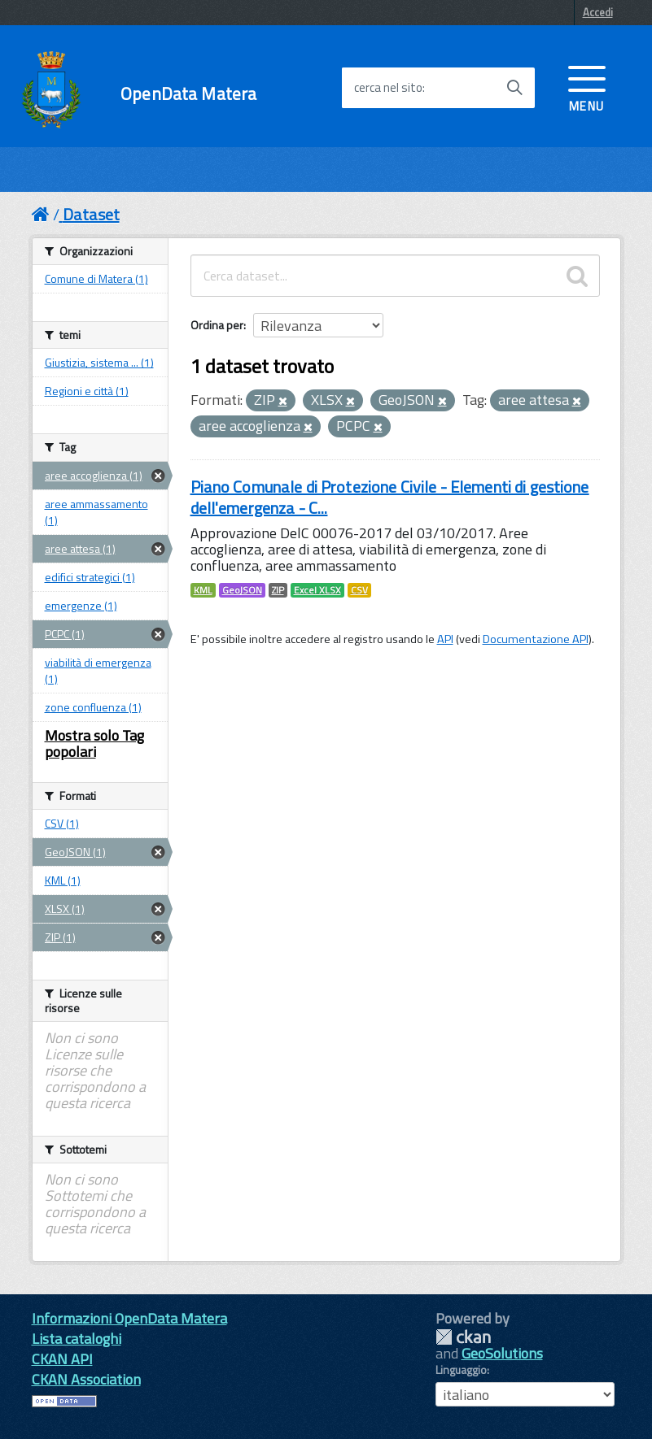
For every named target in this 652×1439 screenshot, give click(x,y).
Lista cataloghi (76, 1339)
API (445, 639)
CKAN (463, 1337)
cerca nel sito (388, 88)
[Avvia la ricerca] (514, 87)
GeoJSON (242, 590)
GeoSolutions (502, 1353)
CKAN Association (86, 1379)
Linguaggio (461, 1370)
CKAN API (62, 1359)
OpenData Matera (188, 93)
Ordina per (216, 324)
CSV (359, 590)
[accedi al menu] (587, 87)
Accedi (598, 12)
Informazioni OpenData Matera (129, 1318)
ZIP (278, 590)
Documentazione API (536, 639)
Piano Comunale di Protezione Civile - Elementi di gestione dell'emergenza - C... (389, 497)
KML (203, 590)
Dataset (91, 214)
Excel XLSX (317, 590)
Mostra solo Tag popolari (94, 743)
